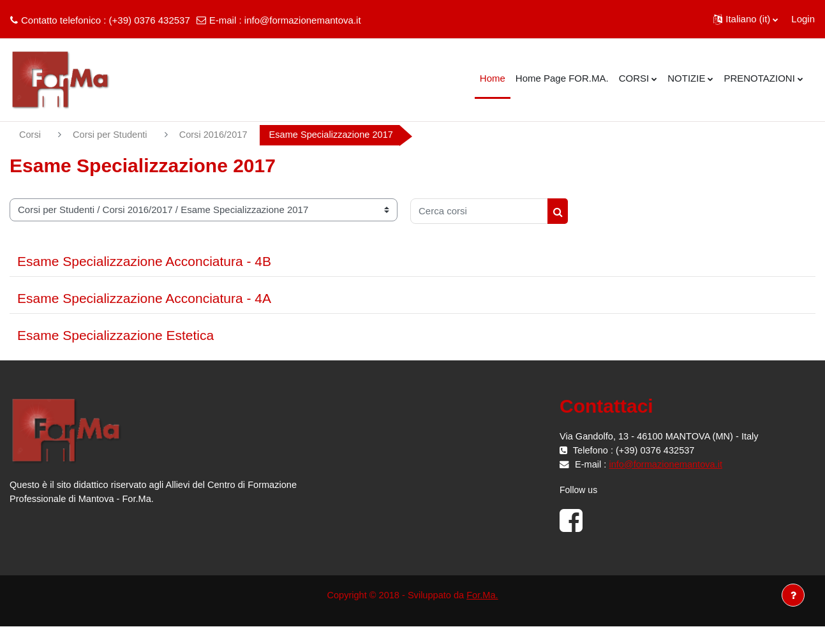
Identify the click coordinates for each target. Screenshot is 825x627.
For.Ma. (484, 595)
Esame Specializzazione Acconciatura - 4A (144, 298)
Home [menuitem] (492, 78)
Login (803, 18)
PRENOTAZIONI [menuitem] (759, 78)
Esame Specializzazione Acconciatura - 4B (144, 261)
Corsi (30, 134)
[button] (745, 19)
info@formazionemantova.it (302, 20)
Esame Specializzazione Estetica (115, 335)
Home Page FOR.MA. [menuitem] (562, 78)
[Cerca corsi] (479, 212)
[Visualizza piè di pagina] (793, 595)
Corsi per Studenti (111, 134)
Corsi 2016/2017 (217, 134)
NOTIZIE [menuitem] (686, 78)
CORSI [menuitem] (634, 78)
